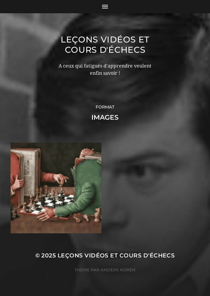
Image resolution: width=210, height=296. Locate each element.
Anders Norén (118, 269)
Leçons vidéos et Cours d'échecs (105, 44)
